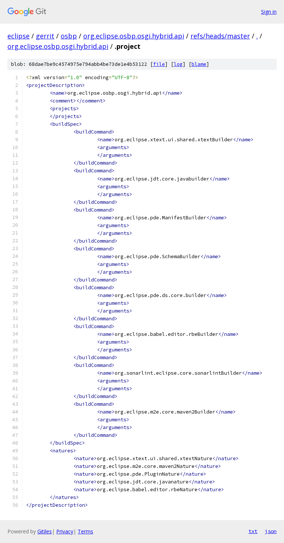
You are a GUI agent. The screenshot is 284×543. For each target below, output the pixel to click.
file (159, 64)
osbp (69, 35)
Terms (85, 531)
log (178, 64)
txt (252, 531)
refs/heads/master (220, 35)
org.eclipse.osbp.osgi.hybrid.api (133, 35)
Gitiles (44, 531)
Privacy (64, 531)
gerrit (45, 35)
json (271, 531)
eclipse (18, 35)
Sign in (269, 11)
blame (199, 64)
